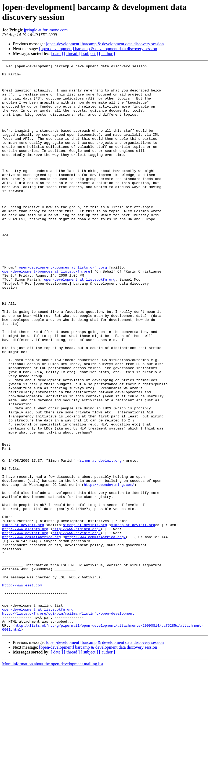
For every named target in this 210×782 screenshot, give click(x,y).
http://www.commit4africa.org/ (95, 631)
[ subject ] (89, 53)
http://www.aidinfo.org (25, 622)
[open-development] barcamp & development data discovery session (105, 44)
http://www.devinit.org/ (76, 627)
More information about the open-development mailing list (52, 777)
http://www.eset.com (22, 689)
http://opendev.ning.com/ (109, 569)
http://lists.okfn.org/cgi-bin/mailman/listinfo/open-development (68, 723)
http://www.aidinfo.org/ (76, 622)
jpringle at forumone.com (46, 30)
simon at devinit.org (101, 540)
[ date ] (57, 53)
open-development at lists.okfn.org (79, 322)
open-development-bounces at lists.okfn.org (63, 308)
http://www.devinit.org (25, 627)
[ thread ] (72, 53)
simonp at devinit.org (85, 617)
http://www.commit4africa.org (31, 631)
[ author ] (107, 53)
